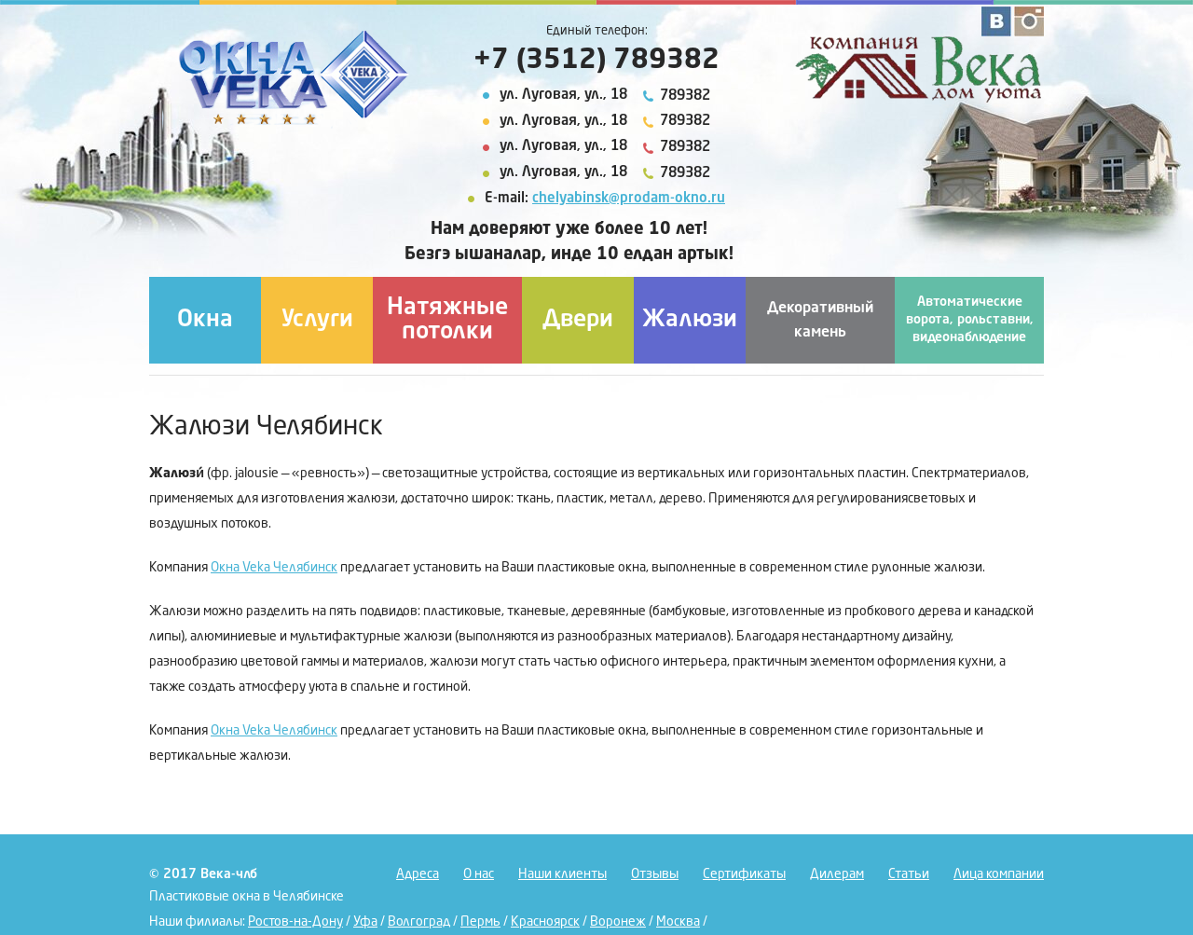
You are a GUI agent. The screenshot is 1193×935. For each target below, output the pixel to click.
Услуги (317, 320)
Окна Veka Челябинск (274, 567)
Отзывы (655, 874)
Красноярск (545, 921)
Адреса (417, 874)
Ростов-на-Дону (295, 921)
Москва (678, 921)
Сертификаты (744, 874)
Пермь (480, 921)
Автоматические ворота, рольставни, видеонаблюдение (970, 320)
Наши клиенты (562, 874)
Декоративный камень (820, 320)
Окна (205, 320)
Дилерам (837, 874)
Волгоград (419, 921)
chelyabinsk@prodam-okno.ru (628, 199)
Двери (577, 320)
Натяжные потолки (447, 320)
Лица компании (998, 874)
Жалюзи (689, 320)
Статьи (908, 874)
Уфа (365, 921)
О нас (478, 874)
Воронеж (618, 921)
